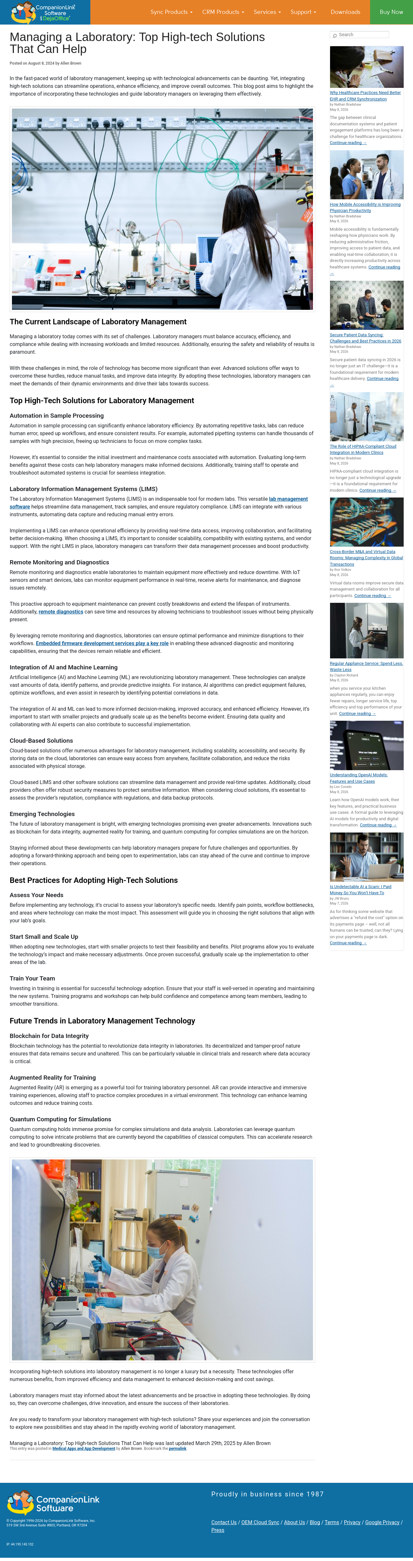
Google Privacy (382, 1522)
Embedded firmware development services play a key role (102, 643)
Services (267, 12)
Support (303, 12)
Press (217, 1530)
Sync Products (172, 12)
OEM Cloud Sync (260, 1522)
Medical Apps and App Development (84, 1448)
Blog (315, 1522)
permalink (177, 1448)
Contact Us (224, 1522)
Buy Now (391, 12)
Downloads (345, 12)
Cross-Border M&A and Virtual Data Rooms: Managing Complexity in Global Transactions (366, 558)
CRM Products (223, 12)
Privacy (352, 1522)
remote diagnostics (61, 612)
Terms (332, 1522)
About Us (294, 1522)
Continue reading (348, 142)
